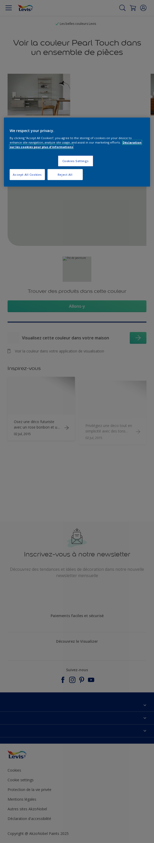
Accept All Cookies (27, 174)
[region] (77, 152)
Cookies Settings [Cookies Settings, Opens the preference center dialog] (75, 161)
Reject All (65, 174)
